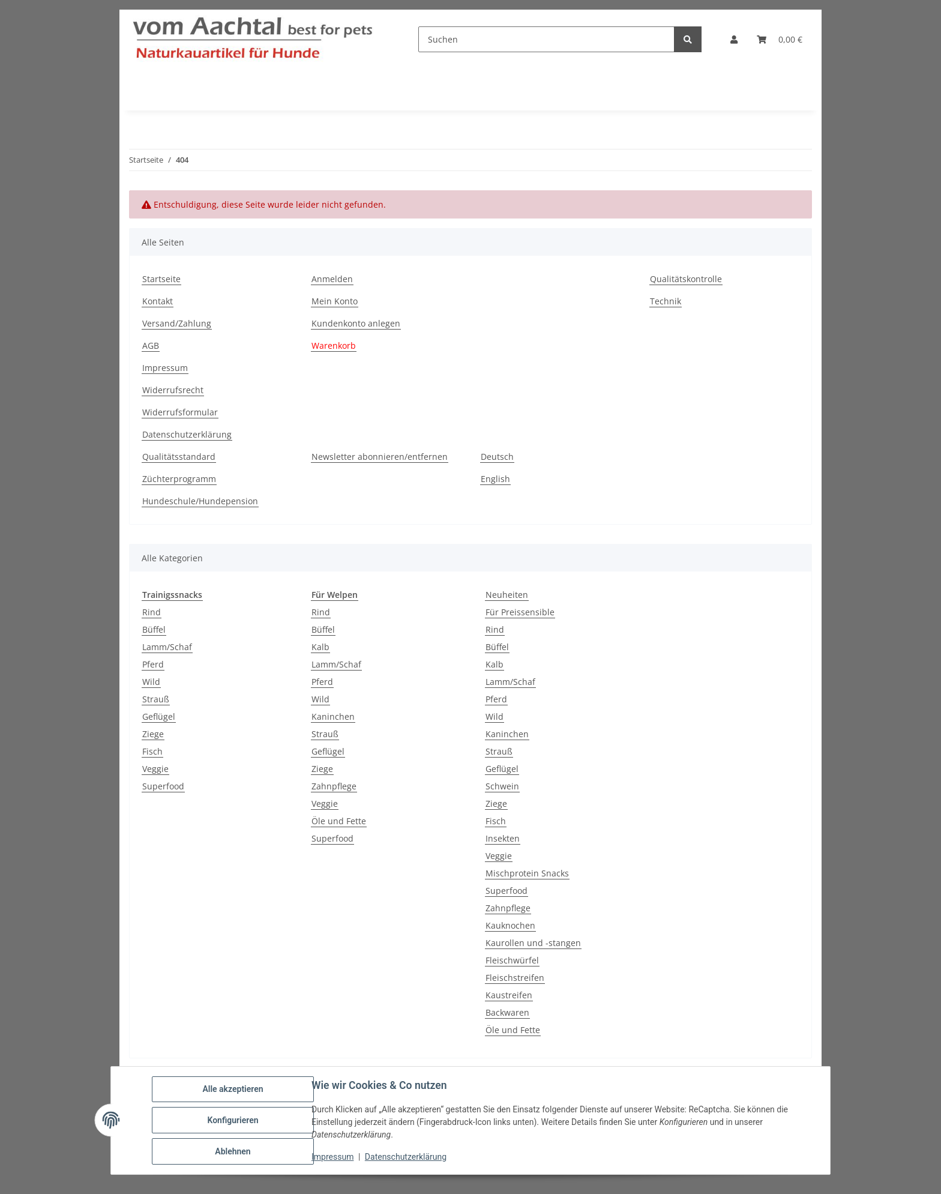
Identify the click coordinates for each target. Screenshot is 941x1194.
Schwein (502, 786)
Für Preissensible (520, 612)
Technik (665, 301)
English (495, 478)
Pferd (153, 664)
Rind (151, 612)
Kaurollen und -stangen (533, 942)
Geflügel (158, 716)
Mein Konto (334, 301)
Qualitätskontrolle (686, 279)
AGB (150, 345)
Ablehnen (232, 1151)
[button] (734, 39)
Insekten (503, 838)
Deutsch (497, 456)
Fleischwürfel (512, 960)
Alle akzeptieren (232, 1089)
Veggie (155, 768)
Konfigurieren (232, 1120)
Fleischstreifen (515, 977)
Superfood (163, 786)
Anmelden (332, 279)
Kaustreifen (509, 995)
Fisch (152, 751)
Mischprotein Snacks (527, 873)
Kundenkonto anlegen (355, 323)
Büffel (154, 629)
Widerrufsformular (180, 412)
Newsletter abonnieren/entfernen (379, 456)
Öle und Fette (338, 821)
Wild (151, 681)
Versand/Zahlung (176, 323)
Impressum (332, 1157)
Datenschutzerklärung (405, 1157)
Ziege (153, 734)
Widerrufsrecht (172, 390)
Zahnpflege (333, 786)
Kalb (320, 647)
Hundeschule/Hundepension (200, 501)
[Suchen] (546, 39)
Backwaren (507, 1012)
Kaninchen (333, 716)
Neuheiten (507, 594)
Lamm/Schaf (167, 647)
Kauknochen (510, 925)
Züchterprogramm (179, 478)
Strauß (155, 699)
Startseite (161, 279)
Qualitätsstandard (178, 456)
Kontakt (157, 301)
